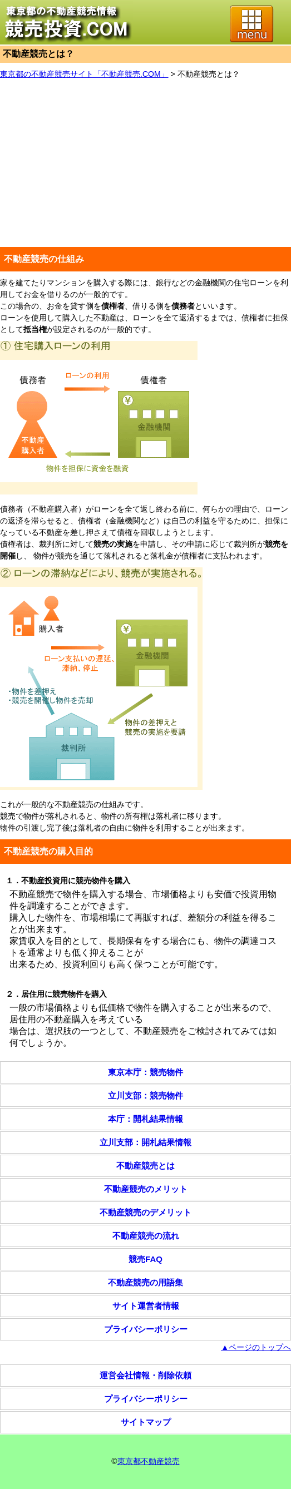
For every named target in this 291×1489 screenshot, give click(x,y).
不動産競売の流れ (145, 1235)
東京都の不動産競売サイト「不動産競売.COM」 (84, 74)
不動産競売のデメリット (145, 1212)
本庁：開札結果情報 (145, 1119)
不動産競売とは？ (208, 74)
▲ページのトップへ (256, 1347)
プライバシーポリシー (146, 1329)
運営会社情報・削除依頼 (145, 1375)
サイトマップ (146, 1422)
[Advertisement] (145, 163)
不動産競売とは (145, 1165)
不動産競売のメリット (146, 1189)
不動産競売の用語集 (145, 1282)
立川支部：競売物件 (145, 1095)
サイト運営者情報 (145, 1305)
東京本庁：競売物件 (145, 1072)
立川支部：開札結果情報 (145, 1142)
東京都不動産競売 (148, 1461)
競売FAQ (145, 1259)
